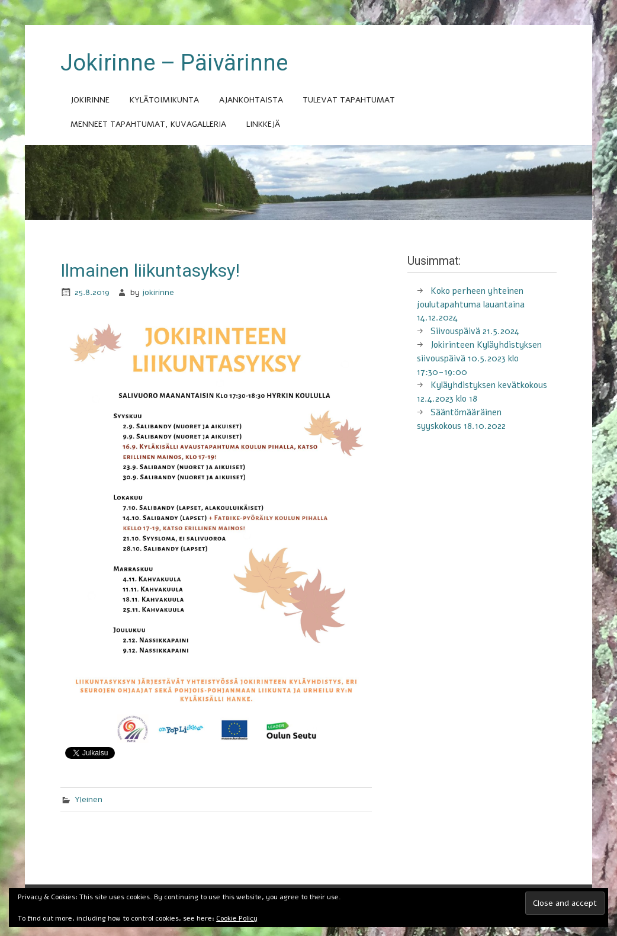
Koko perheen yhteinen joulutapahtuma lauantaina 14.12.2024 (471, 304)
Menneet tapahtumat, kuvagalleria (148, 124)
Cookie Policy (237, 918)
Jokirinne (90, 99)
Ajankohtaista (251, 99)
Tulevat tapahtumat (349, 99)
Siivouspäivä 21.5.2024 (474, 331)
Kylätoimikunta (164, 99)
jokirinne (158, 292)
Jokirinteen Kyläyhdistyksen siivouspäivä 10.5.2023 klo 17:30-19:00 (479, 358)
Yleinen (88, 799)
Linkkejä (263, 124)
